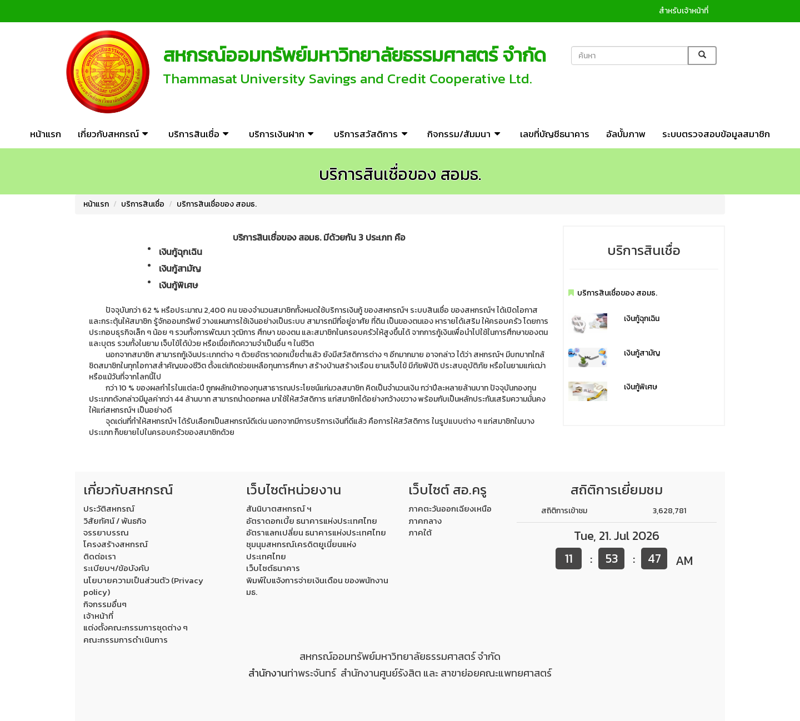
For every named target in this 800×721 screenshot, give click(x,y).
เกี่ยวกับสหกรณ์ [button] (115, 134)
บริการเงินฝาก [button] (283, 134)
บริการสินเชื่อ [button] (200, 134)
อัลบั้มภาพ (626, 134)
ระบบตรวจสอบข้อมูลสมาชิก (716, 134)
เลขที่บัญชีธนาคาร (554, 134)
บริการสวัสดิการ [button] (372, 134)
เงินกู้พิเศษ (640, 387)
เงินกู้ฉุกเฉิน (641, 318)
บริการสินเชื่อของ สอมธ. (217, 204)
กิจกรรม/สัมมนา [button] (465, 134)
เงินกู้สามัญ (642, 353)
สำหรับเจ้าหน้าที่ (683, 11)
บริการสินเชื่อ (142, 204)
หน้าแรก (45, 134)
